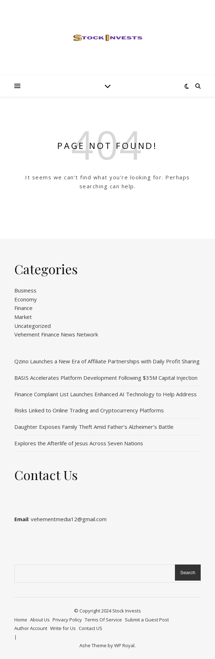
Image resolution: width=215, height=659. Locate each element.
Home (20, 619)
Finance (23, 307)
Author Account (30, 628)
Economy (25, 299)
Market (23, 316)
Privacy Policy (67, 619)
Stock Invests (126, 610)
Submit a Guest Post (147, 619)
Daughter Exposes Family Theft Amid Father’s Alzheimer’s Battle (94, 426)
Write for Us (63, 628)
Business (25, 290)
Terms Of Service (103, 619)
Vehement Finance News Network (56, 334)
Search (187, 572)
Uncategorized (32, 325)
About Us (40, 619)
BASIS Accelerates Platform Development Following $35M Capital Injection (105, 377)
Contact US (90, 628)
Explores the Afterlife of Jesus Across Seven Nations (78, 443)
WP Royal (124, 645)
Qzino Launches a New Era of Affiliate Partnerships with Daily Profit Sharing (107, 361)
